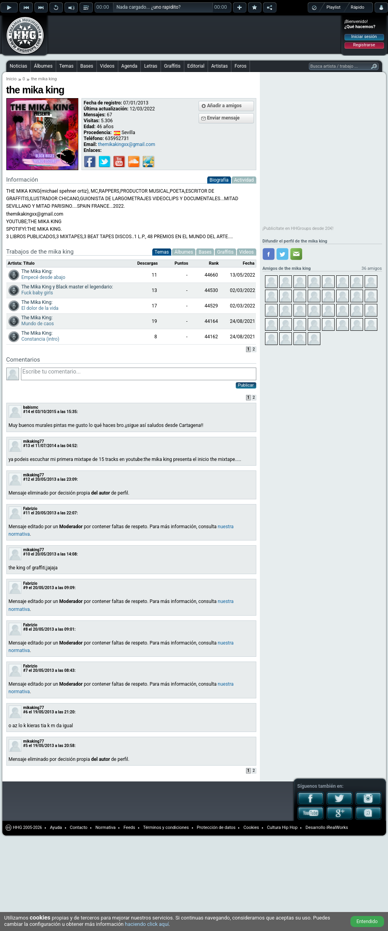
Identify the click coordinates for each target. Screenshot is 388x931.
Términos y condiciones (166, 827)
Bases (86, 66)
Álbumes (43, 66)
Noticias (18, 66)
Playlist (334, 7)
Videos (107, 66)
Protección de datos (216, 827)
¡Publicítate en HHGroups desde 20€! (298, 228)
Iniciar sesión (364, 36)
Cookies (251, 827)
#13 (26, 446)
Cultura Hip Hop (282, 827)
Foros (240, 66)
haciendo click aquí (147, 924)
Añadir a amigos (224, 105)
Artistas (219, 66)
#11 (26, 513)
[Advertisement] (100, 28)
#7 (25, 670)
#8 (25, 629)
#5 (25, 745)
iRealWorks (337, 827)
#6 (25, 712)
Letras (150, 66)
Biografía (219, 180)
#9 (25, 588)
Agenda (129, 66)
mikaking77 (33, 441)
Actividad (244, 180)
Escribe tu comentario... (138, 374)
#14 (26, 412)
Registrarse (364, 44)
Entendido (367, 921)
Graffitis (172, 66)
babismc (30, 407)
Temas (66, 66)
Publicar (246, 385)
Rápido (357, 7)
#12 (26, 479)
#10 (26, 554)
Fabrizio (30, 508)
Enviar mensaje (223, 118)
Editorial (195, 66)
